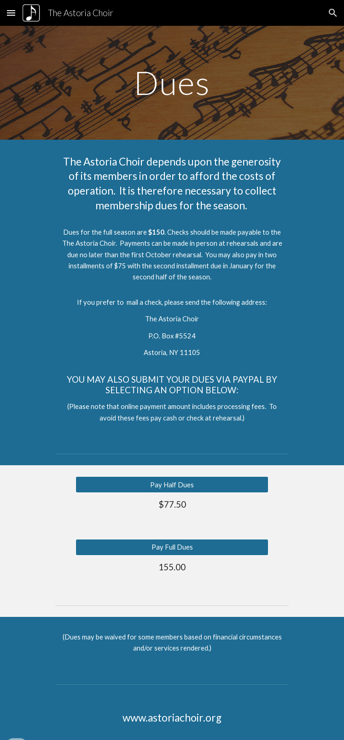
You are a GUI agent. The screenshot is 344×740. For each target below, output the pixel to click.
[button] (11, 12)
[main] (172, 83)
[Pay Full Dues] (172, 546)
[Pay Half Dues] (172, 484)
